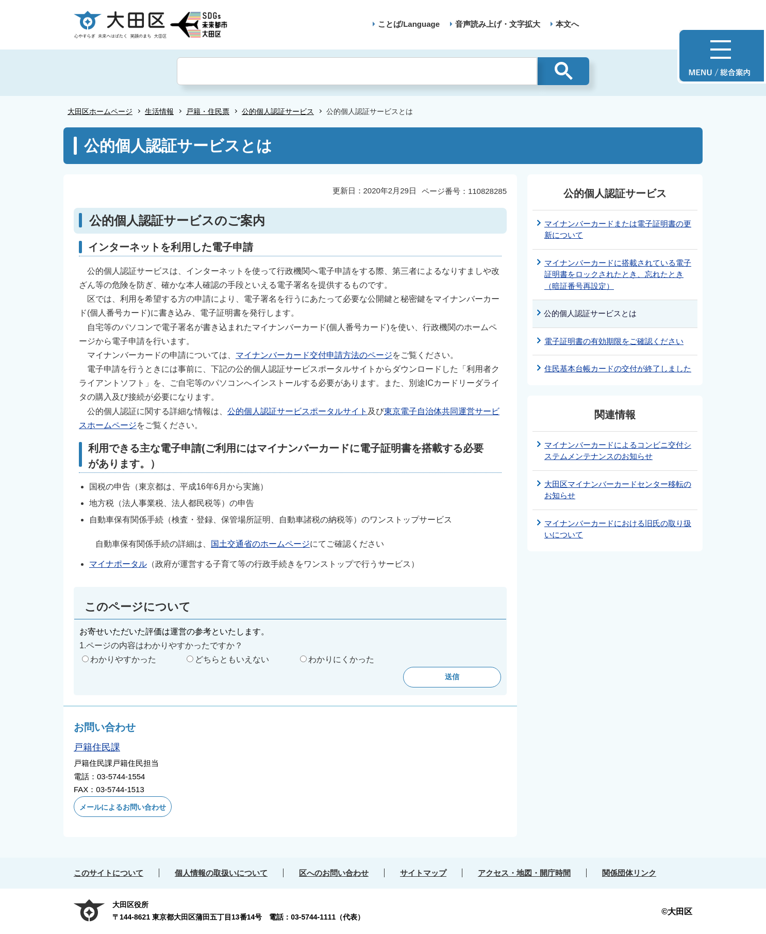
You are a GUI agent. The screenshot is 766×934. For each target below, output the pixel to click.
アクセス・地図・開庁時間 (524, 873)
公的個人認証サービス (278, 111)
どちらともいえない (232, 659)
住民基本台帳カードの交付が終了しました (617, 368)
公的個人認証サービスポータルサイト (297, 411)
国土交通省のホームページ (260, 543)
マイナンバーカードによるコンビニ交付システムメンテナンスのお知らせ (617, 450)
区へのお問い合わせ (334, 873)
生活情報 (159, 111)
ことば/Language (409, 24)
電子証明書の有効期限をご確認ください (614, 341)
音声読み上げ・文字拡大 (497, 24)
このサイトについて (108, 873)
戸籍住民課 (97, 747)
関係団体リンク (629, 873)
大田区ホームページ (100, 111)
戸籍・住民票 (207, 111)
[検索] (357, 71)
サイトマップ (423, 873)
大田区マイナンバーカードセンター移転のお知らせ (617, 490)
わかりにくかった (341, 659)
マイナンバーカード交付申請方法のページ (314, 355)
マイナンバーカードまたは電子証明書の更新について (617, 229)
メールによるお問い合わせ (122, 807)
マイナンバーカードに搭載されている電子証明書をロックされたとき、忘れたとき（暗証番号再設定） (617, 274)
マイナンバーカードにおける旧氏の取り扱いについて (617, 529)
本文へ (567, 24)
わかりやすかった (123, 659)
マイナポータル (118, 564)
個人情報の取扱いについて (221, 873)
